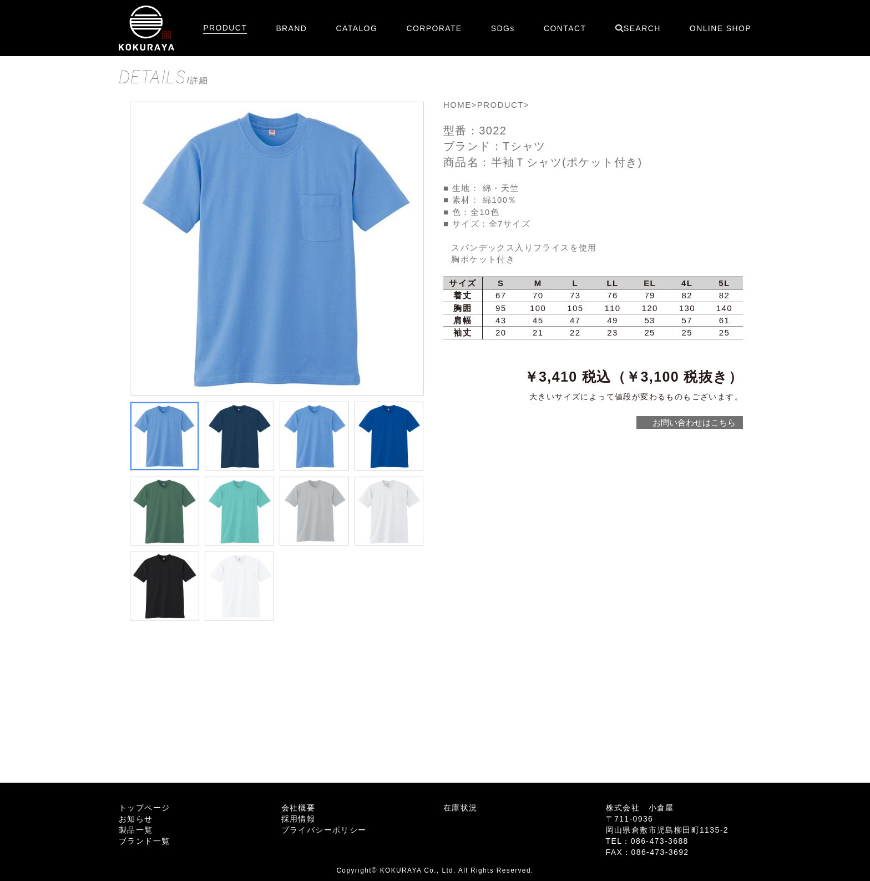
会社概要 (298, 807)
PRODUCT (225, 27)
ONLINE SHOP (720, 28)
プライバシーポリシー (324, 829)
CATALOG (357, 28)
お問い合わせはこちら (693, 422)
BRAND (291, 28)
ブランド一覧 (144, 841)
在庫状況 (460, 807)
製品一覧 (136, 829)
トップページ (144, 807)
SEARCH (638, 28)
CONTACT (565, 28)
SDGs (503, 28)
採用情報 (298, 818)
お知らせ (136, 818)
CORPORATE (434, 28)
